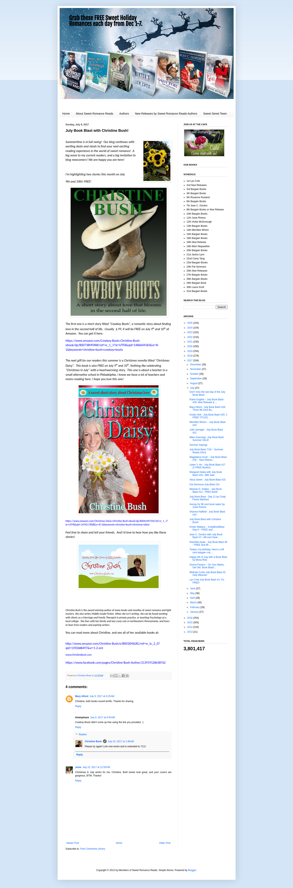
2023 (190, 332)
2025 (190, 323)
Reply (78, 706)
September (196, 378)
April (192, 597)
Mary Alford (81, 696)
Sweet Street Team (215, 113)
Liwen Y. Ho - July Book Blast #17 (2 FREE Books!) (207, 466)
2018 (190, 355)
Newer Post (73, 843)
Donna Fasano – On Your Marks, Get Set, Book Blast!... (206, 566)
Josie (78, 767)
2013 (190, 631)
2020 (190, 346)
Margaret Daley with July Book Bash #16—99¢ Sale (205, 473)
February (195, 607)
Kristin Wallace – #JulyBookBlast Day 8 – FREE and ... (206, 528)
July (192, 388)
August (194, 383)
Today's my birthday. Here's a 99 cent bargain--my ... (206, 551)
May (192, 593)
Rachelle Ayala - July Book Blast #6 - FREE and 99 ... (208, 543)
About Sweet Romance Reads (94, 113)
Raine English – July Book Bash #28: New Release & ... (206, 401)
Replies (83, 734)
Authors (124, 113)
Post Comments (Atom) (92, 848)
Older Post (165, 843)
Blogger (192, 870)
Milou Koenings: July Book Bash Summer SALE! (206, 439)
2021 (190, 341)
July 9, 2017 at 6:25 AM (102, 696)
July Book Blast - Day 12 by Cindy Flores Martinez (207, 498)
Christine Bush (93, 741)
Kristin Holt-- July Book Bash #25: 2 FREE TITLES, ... (208, 416)
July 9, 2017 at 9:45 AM (102, 717)
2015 (190, 622)
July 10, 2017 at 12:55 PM (96, 767)
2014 (190, 627)
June (193, 588)
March (193, 602)
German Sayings (198, 445)
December (196, 364)
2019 (190, 351)
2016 (190, 617)
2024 (190, 327)
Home (66, 113)
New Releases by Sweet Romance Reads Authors (166, 113)
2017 (190, 360)
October (194, 374)
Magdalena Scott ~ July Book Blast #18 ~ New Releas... (208, 458)
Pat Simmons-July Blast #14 (204, 484)
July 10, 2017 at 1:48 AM (121, 741)
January (194, 611)
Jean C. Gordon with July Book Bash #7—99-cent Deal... (205, 536)
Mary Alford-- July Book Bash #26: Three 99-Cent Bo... (207, 408)
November (196, 369)
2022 (190, 337)
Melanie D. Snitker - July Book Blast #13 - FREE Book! (205, 490)
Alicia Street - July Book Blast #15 (207, 479)
